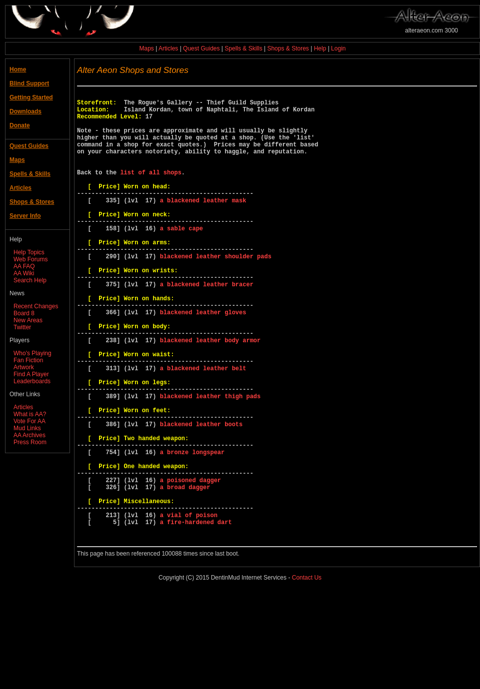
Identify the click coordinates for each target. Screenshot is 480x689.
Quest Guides (201, 48)
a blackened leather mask (203, 224)
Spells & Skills (243, 48)
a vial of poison (189, 606)
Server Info (25, 215)
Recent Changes (36, 306)
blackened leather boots (201, 496)
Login (338, 48)
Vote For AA (30, 421)
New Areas (28, 320)
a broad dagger (185, 572)
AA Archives (30, 435)
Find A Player (31, 374)
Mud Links (27, 428)
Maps (147, 48)
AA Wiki (24, 273)
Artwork (24, 367)
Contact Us (307, 673)
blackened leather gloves (203, 360)
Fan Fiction (28, 360)
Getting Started (31, 97)
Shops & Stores (287, 48)
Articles (168, 48)
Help (320, 48)
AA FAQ (24, 266)
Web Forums (31, 259)
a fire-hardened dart (196, 615)
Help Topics (29, 252)
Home (18, 69)
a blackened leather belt (203, 428)
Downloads (26, 111)
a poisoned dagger (190, 564)
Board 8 (24, 313)
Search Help (30, 280)
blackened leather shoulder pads (216, 292)
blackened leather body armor (210, 394)
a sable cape (181, 258)
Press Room (30, 442)
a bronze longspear (192, 530)
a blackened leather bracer (207, 326)
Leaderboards (32, 381)
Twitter (22, 327)
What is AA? (30, 414)
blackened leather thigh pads (210, 462)
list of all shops (150, 190)
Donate (20, 125)
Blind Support (29, 83)
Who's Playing (33, 353)
